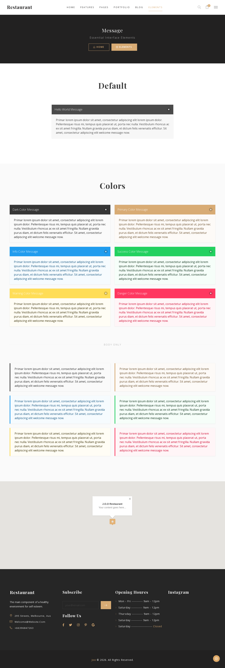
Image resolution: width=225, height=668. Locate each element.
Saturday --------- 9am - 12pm (138, 607)
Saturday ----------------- (140, 626)
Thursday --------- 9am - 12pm (139, 613)
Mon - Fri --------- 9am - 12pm (139, 601)
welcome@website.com (30, 621)
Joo (94, 660)
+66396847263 (24, 628)
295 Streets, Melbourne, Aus (33, 615)
